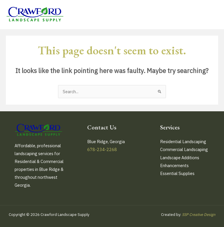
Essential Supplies (177, 173)
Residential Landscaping (183, 141)
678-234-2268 (102, 149)
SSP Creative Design (198, 214)
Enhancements (174, 165)
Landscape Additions (179, 157)
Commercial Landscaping (184, 149)
